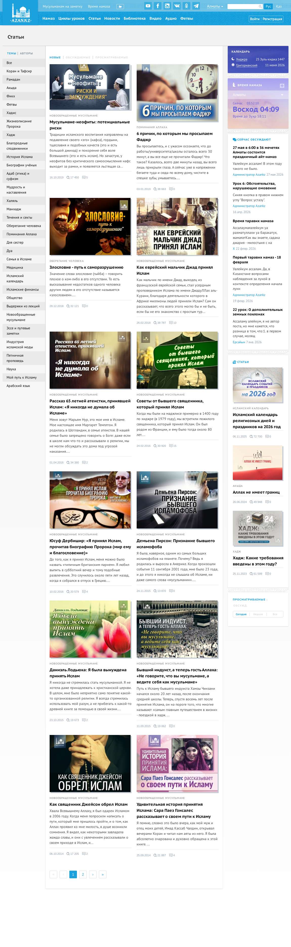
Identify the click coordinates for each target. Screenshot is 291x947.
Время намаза (99, 6)
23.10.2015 (57, 720)
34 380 (73, 462)
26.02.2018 (144, 322)
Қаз (279, 6)
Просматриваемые (111, 57)
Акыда (238, 486)
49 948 (256, 501)
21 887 (160, 855)
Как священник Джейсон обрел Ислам (89, 804)
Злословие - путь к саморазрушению (86, 267)
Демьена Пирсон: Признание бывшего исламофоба (176, 544)
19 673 (73, 720)
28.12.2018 (57, 306)
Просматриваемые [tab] (249, 599)
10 (172, 322)
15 (172, 445)
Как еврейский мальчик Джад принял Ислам (175, 270)
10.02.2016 (57, 591)
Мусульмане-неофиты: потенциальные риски (90, 125)
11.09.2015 (144, 726)
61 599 (256, 573)
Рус (268, 6)
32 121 (73, 306)
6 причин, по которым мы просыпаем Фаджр (175, 136)
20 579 (73, 591)
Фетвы (186, 18)
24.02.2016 (144, 445)
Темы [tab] (11, 53)
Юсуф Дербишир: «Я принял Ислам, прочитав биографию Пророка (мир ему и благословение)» (90, 547)
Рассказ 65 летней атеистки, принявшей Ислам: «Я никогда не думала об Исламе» (90, 407)
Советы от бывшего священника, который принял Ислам (170, 404)
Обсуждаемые (78, 57)
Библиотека (135, 18)
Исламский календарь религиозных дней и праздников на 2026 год (257, 420)
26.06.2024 (240, 501)
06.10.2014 (57, 853)
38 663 (160, 189)
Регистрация (272, 19)
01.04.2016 (57, 462)
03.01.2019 (144, 189)
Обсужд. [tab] (240, 605)
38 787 (160, 322)
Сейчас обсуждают (252, 139)
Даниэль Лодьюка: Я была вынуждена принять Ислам (88, 673)
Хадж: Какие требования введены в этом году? (258, 561)
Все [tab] (275, 614)
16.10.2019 (57, 177)
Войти (255, 19)
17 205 (73, 853)
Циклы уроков (71, 18)
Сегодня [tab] (241, 614)
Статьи (95, 18)
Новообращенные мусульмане (74, 115)
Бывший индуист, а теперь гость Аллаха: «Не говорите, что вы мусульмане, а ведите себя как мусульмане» (177, 676)
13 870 (160, 590)
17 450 (73, 177)
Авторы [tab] (26, 53)
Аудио (171, 18)
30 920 (160, 445)
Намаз (49, 18)
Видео (155, 18)
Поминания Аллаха (152, 127)
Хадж (237, 551)
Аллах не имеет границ (256, 492)
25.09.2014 (144, 855)
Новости (112, 18)
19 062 (160, 726)
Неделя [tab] (258, 614)
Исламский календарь (251, 408)
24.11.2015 (144, 590)
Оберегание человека (67, 261)
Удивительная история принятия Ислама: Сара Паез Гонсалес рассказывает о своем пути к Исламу (174, 810)
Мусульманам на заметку (62, 6)
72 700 (256, 436)
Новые (55, 57)
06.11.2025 (240, 436)
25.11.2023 (240, 573)
